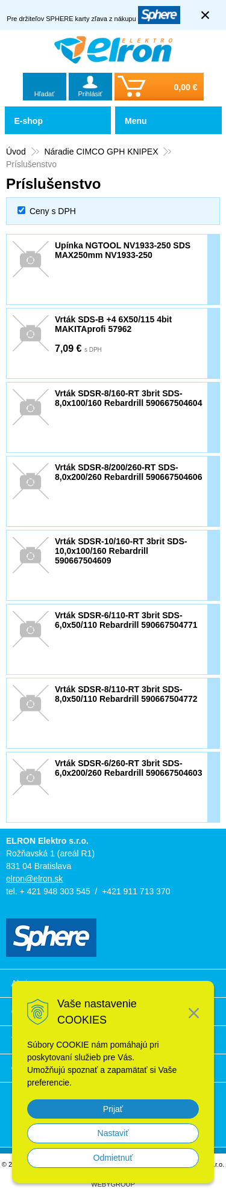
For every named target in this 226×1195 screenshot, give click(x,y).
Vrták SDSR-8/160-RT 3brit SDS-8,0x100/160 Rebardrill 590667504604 (128, 398)
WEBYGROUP (113, 1184)
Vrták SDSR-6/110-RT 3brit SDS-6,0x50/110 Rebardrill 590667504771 (126, 620)
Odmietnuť (113, 1158)
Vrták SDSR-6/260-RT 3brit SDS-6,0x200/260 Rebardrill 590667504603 (128, 768)
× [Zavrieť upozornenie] (205, 15)
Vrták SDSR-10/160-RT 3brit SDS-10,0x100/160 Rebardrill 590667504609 (121, 550)
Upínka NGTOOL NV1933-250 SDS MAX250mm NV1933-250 (122, 250)
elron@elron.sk (34, 878)
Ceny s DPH (53, 211)
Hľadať (44, 93)
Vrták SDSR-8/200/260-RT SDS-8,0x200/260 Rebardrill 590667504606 (128, 472)
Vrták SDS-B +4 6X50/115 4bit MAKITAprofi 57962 (113, 324)
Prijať (113, 1109)
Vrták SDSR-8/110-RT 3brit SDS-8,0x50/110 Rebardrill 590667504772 (126, 694)
